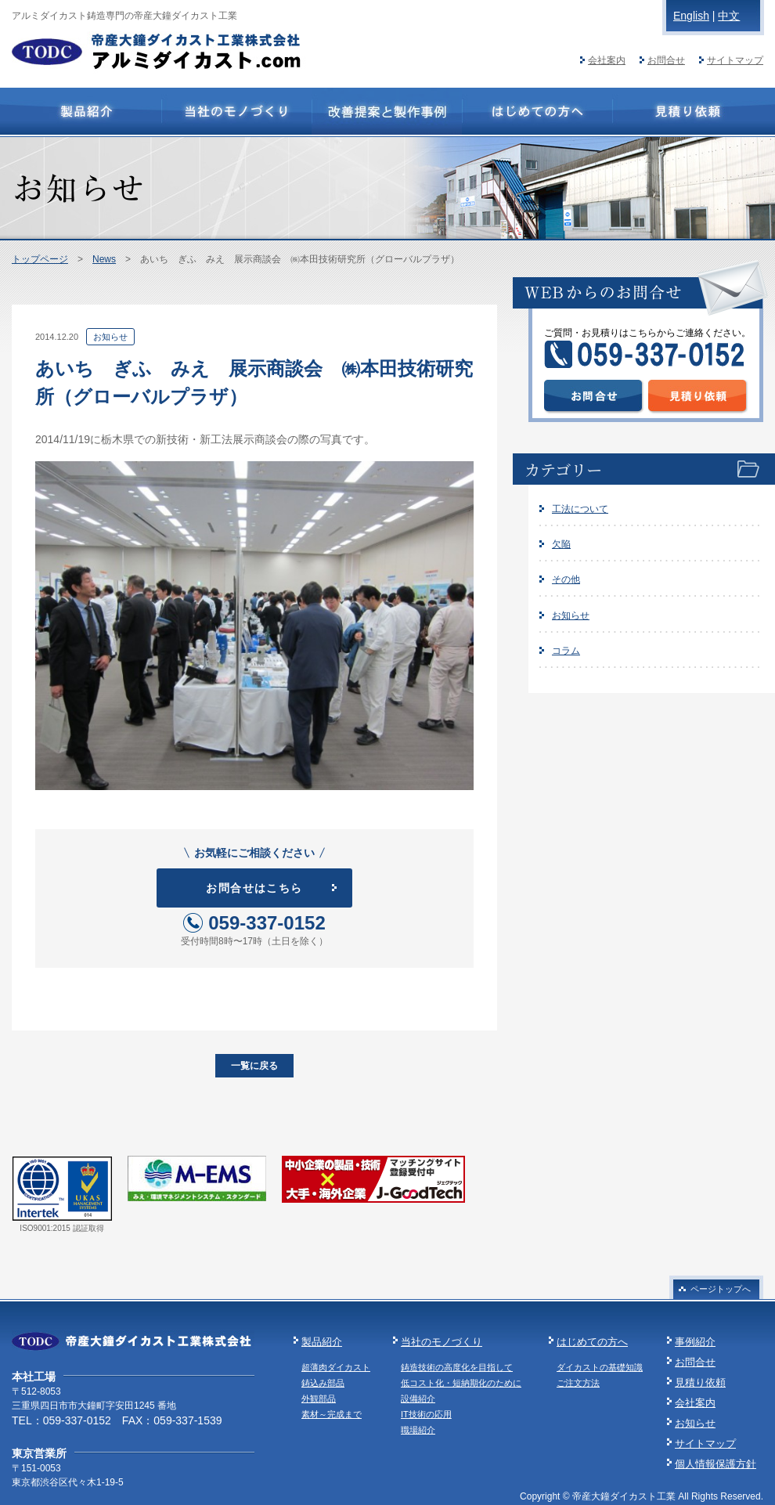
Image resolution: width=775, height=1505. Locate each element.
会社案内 (606, 60)
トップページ (40, 259)
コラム (566, 650)
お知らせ (570, 615)
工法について (580, 508)
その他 (566, 579)
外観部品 (318, 1398)
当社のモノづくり (441, 1342)
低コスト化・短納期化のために (461, 1383)
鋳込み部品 (322, 1383)
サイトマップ (735, 60)
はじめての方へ (592, 1342)
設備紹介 (418, 1398)
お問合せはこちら (254, 888)
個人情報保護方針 (715, 1464)
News (104, 259)
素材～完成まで (331, 1414)
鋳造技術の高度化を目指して (457, 1367)
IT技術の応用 (426, 1414)
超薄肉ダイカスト (335, 1367)
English (691, 15)
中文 (729, 15)
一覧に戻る (254, 1065)
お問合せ (666, 60)
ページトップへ (720, 1289)
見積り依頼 (700, 1382)
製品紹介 (321, 1342)
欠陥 (561, 544)
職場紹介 (418, 1430)
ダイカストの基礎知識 (600, 1367)
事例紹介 (695, 1342)
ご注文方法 (578, 1383)
